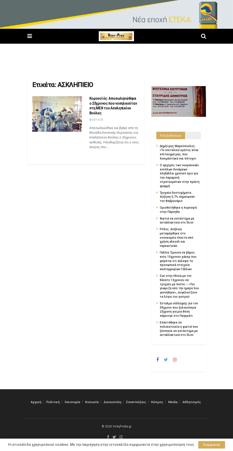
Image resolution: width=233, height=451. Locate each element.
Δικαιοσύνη (112, 402)
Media (172, 402)
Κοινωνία (92, 402)
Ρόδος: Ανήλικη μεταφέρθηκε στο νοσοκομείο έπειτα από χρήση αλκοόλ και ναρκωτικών (176, 237)
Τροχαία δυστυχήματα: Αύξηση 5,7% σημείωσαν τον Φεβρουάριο (177, 197)
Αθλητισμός (191, 402)
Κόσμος (157, 402)
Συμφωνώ (211, 445)
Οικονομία (72, 402)
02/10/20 (96, 119)
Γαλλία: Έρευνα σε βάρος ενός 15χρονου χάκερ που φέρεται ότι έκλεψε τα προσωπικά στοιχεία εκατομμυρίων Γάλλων (178, 261)
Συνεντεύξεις (136, 402)
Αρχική (36, 402)
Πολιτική (53, 402)
